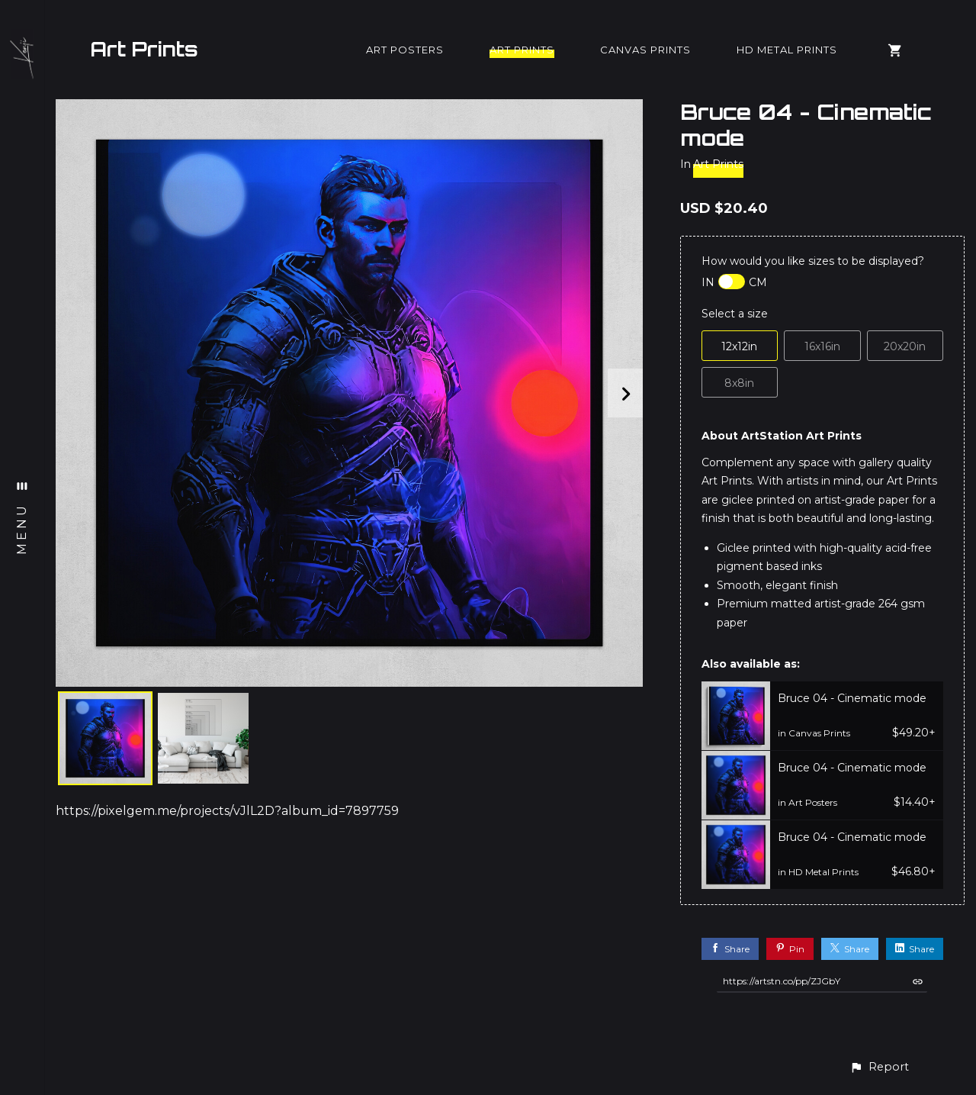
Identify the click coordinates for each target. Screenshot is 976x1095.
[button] (879, 1067)
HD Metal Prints (787, 49)
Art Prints (144, 49)
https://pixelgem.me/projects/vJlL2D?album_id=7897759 (227, 811)
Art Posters (405, 49)
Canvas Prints (645, 49)
